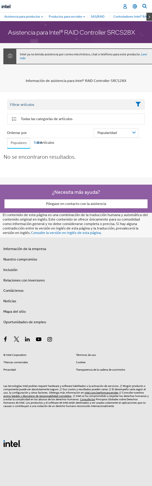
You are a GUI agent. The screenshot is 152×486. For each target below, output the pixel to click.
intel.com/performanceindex (101, 392)
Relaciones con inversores (24, 280)
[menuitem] (65, 17)
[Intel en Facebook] (5, 340)
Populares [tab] (19, 143)
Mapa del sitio (14, 311)
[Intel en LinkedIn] (27, 340)
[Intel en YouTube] (38, 340)
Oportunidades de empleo (24, 322)
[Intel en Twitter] (16, 340)
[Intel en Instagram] (49, 340)
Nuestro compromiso (20, 259)
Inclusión (10, 270)
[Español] (134, 6)
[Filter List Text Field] (70, 104)
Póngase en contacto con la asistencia (76, 204)
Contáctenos (13, 290)
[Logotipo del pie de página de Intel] (12, 443)
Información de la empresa (24, 249)
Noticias (9, 301)
